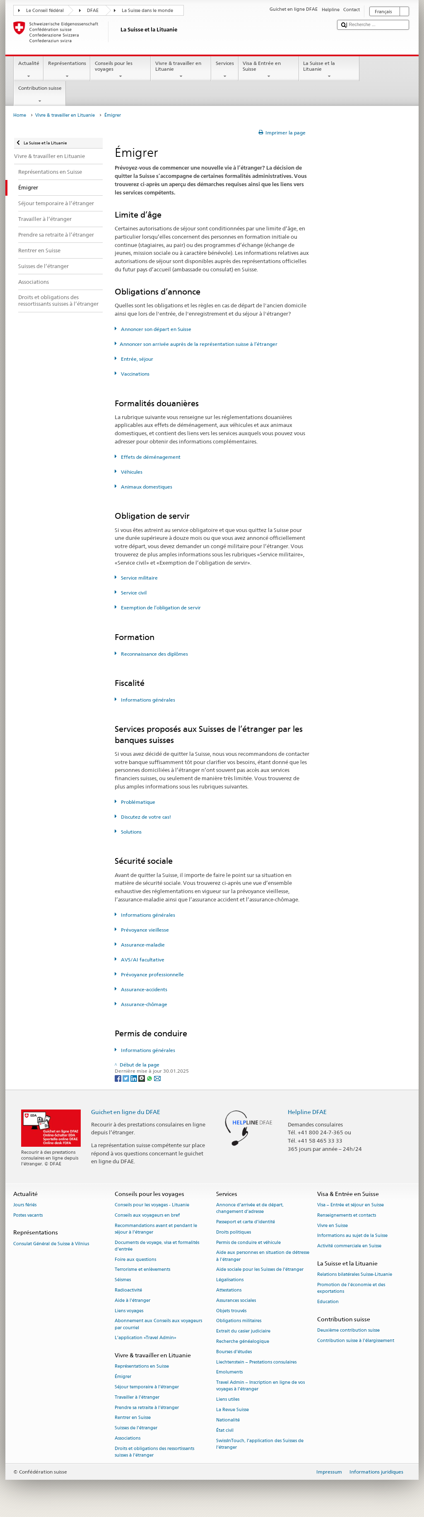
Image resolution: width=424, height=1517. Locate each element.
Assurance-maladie (142, 945)
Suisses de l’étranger (136, 1428)
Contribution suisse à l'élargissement (355, 1340)
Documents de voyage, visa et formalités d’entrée (157, 1246)
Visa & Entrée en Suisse (269, 70)
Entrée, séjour (136, 359)
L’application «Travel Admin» (145, 1338)
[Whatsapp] (150, 1078)
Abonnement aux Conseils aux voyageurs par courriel (158, 1324)
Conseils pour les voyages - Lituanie (152, 1205)
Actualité (28, 70)
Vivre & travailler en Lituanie (181, 70)
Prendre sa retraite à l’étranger (147, 1407)
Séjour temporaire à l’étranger (147, 1387)
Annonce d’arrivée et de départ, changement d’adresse (250, 1208)
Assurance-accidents (143, 989)
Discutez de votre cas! (145, 817)
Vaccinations (134, 374)
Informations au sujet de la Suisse (352, 1236)
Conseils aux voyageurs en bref (147, 1215)
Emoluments (229, 1372)
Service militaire (139, 578)
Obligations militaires (238, 1321)
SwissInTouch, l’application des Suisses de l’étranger (260, 1444)
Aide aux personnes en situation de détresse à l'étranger (262, 1256)
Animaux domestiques (146, 487)
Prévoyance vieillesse (144, 930)
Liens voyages (129, 1310)
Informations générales (147, 700)
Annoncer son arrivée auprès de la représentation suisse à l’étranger (198, 344)
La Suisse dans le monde (147, 10)
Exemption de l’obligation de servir (160, 607)
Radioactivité (128, 1290)
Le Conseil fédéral (45, 10)
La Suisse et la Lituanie (329, 70)
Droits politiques (233, 1232)
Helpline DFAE (307, 1111)
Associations (127, 1438)
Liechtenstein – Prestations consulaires (256, 1362)
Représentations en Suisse (142, 1366)
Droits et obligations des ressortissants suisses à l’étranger (154, 1452)
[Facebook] (119, 1078)
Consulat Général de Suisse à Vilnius (51, 1243)
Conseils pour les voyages (120, 70)
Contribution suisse (39, 95)
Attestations (228, 1290)
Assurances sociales (236, 1300)
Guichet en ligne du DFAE (125, 1111)
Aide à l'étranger (132, 1300)
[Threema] (142, 1078)
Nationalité (228, 1420)
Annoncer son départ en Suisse (155, 329)
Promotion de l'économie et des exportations (351, 1288)
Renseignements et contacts (346, 1215)
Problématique (137, 802)
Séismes (123, 1280)
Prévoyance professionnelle (152, 974)
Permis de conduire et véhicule (248, 1242)
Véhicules (131, 472)
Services (225, 70)
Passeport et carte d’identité (245, 1222)
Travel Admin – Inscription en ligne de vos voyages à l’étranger (260, 1386)
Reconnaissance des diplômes (154, 654)
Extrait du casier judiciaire (243, 1331)
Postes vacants (28, 1215)
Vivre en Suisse (332, 1225)
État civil (225, 1430)
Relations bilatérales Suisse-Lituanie (354, 1274)
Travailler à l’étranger (137, 1397)
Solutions (131, 832)
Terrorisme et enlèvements (142, 1270)
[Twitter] (126, 1078)
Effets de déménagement (150, 457)
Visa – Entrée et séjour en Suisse (350, 1205)
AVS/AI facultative (142, 959)
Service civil (133, 593)
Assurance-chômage (143, 1004)
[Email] (157, 1078)
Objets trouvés (231, 1310)
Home (19, 115)
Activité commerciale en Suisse (349, 1246)
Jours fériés (24, 1205)
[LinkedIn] (134, 1078)
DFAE (93, 10)
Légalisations (229, 1280)
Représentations (67, 70)
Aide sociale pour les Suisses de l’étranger (260, 1270)
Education (328, 1301)
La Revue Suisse (232, 1409)
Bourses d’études (234, 1351)
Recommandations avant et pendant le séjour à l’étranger (156, 1229)
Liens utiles (227, 1399)
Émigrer (123, 1377)
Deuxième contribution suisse (348, 1330)
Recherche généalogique (242, 1341)
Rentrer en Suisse (133, 1418)
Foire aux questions (135, 1259)
